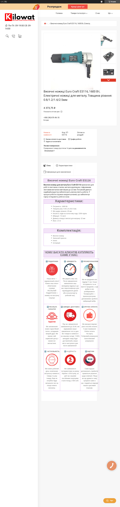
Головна (59, 13)
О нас (98, 13)
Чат (109, 501)
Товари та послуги (78, 13)
